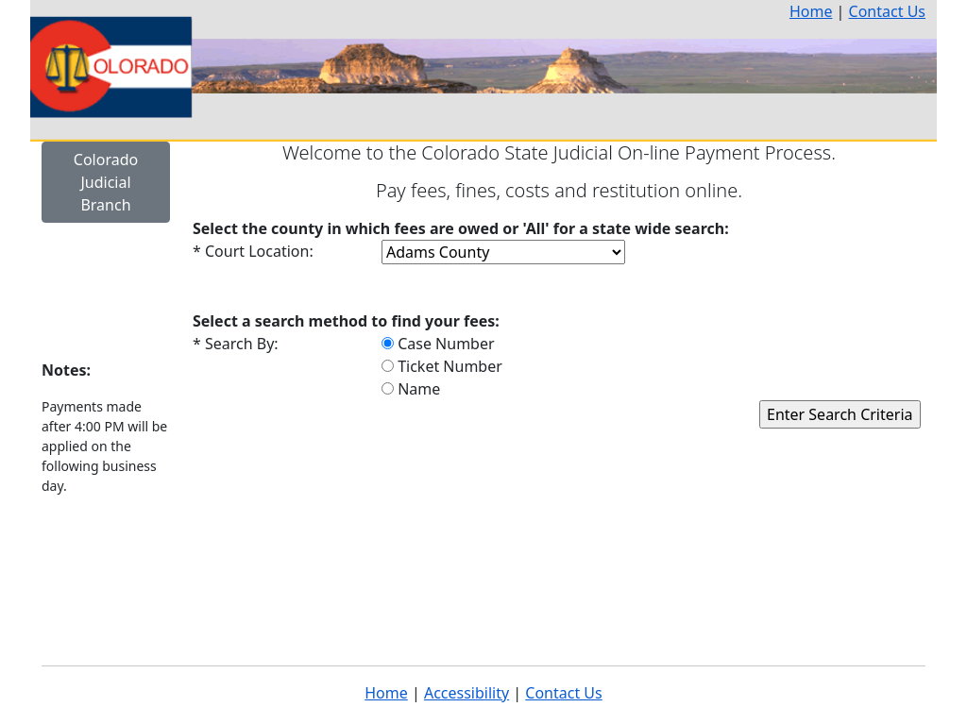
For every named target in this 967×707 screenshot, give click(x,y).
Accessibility (466, 692)
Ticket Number (442, 366)
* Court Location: (253, 251)
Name (411, 389)
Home (811, 11)
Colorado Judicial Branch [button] (106, 182)
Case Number (438, 343)
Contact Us (887, 11)
